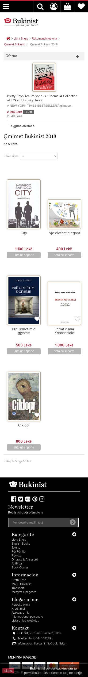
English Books (21, 543)
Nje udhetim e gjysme (23, 331)
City (23, 233)
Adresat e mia (21, 612)
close (8, 671)
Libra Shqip (19, 539)
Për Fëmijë (18, 551)
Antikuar (17, 563)
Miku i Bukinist (21, 584)
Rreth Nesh (19, 580)
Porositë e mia (21, 604)
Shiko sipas (11, 156)
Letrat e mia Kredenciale (64, 331)
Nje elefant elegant (64, 233)
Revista (16, 555)
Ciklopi (24, 425)
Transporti (18, 588)
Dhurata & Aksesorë (25, 559)
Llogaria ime (25, 599)
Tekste (16, 547)
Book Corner (20, 567)
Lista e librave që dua (25, 620)
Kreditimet (18, 608)
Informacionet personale (27, 616)
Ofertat (11, 56)
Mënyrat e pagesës (24, 592)
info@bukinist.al (56, 643)
